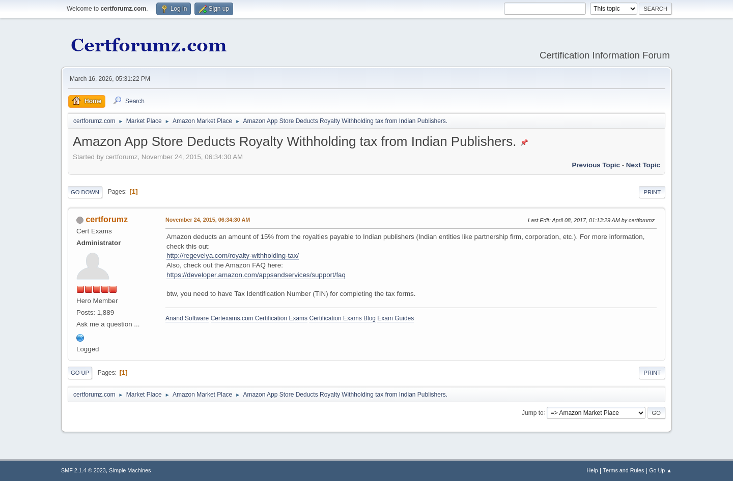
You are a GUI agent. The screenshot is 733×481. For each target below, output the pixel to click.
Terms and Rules (623, 470)
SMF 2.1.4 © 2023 (83, 470)
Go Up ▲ (660, 470)
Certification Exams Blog (342, 318)
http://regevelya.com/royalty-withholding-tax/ (232, 255)
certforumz (107, 219)
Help (592, 470)
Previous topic (596, 165)
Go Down (85, 192)
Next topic (643, 165)
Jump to (533, 412)
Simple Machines (130, 470)
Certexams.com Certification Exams (259, 318)
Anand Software (187, 318)
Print (652, 192)
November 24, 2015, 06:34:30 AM (207, 220)
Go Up (80, 373)
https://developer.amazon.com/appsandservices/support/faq (256, 275)
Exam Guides (395, 318)
